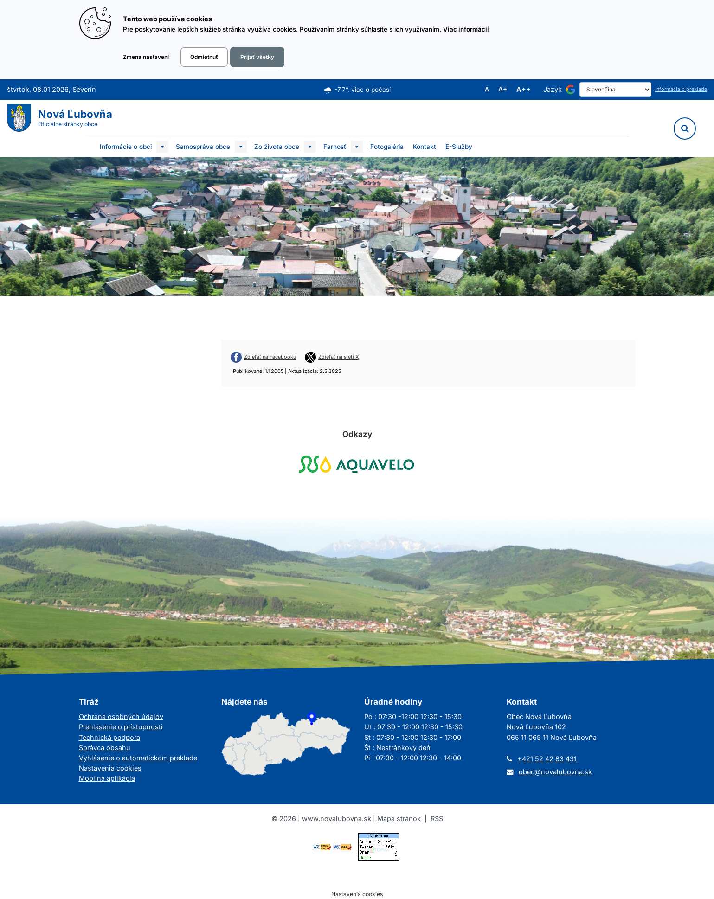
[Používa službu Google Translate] (571, 89)
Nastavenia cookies (110, 768)
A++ (524, 89)
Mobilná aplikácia (107, 778)
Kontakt (424, 146)
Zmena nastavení (146, 57)
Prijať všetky (257, 57)
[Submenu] (162, 147)
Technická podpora (109, 737)
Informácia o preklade (681, 89)
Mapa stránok (399, 818)
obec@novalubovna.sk (555, 772)
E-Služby (458, 146)
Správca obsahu (104, 747)
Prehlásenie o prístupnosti (121, 727)
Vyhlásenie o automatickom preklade (138, 758)
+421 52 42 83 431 (547, 759)
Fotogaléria (387, 146)
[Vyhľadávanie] (685, 128)
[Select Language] (615, 89)
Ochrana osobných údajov (121, 716)
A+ (502, 89)
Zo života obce (276, 146)
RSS (437, 818)
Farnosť (334, 146)
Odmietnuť (204, 57)
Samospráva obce (203, 146)
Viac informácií (466, 29)
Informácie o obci (126, 146)
